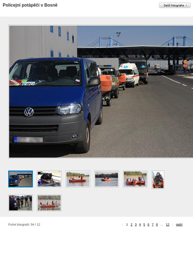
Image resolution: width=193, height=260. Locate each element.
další (179, 224)
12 (167, 224)
